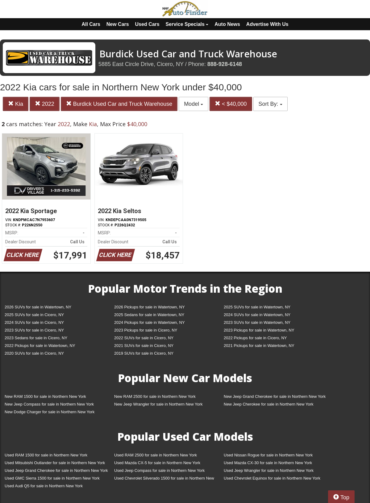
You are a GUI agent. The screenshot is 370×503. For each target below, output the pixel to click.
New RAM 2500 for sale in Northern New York (155, 396)
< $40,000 (231, 104)
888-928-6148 (224, 64)
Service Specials (187, 24)
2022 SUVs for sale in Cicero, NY (143, 338)
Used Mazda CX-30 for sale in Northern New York (268, 462)
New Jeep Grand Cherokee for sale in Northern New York (275, 396)
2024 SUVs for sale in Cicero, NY (34, 322)
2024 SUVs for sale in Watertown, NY (257, 314)
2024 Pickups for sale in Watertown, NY (149, 322)
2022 (44, 104)
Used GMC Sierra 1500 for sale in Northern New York (52, 478)
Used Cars (147, 24)
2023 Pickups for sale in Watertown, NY (259, 330)
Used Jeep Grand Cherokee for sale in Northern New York (56, 470)
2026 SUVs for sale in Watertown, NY (38, 307)
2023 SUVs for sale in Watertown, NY (257, 322)
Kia (15, 104)
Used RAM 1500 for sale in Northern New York (46, 455)
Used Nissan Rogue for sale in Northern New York (268, 455)
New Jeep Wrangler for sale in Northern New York (158, 404)
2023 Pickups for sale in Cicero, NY (145, 330)
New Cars (117, 24)
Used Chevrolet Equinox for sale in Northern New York (272, 478)
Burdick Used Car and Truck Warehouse (119, 104)
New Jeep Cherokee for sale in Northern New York (268, 404)
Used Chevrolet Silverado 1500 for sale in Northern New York (164, 479)
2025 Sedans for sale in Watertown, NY (149, 314)
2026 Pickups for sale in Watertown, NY (149, 307)
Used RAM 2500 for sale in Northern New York (155, 455)
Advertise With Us (267, 24)
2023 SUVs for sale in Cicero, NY (34, 330)
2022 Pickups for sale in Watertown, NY (40, 345)
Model (193, 104)
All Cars (90, 24)
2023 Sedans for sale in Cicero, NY (36, 338)
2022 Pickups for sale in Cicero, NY (255, 338)
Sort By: (270, 104)
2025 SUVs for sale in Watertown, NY (257, 307)
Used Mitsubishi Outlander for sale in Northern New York (55, 462)
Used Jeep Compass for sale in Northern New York (159, 470)
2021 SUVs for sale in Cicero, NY (143, 345)
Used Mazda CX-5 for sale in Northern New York (157, 462)
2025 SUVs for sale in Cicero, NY (34, 314)
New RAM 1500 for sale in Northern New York (45, 396)
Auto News (227, 24)
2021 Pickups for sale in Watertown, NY (259, 345)
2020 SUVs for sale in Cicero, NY (34, 353)
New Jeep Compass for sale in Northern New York (49, 404)
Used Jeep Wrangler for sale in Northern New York (269, 470)
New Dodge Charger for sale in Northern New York (49, 412)
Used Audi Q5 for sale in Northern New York (44, 486)
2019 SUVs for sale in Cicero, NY (143, 353)
